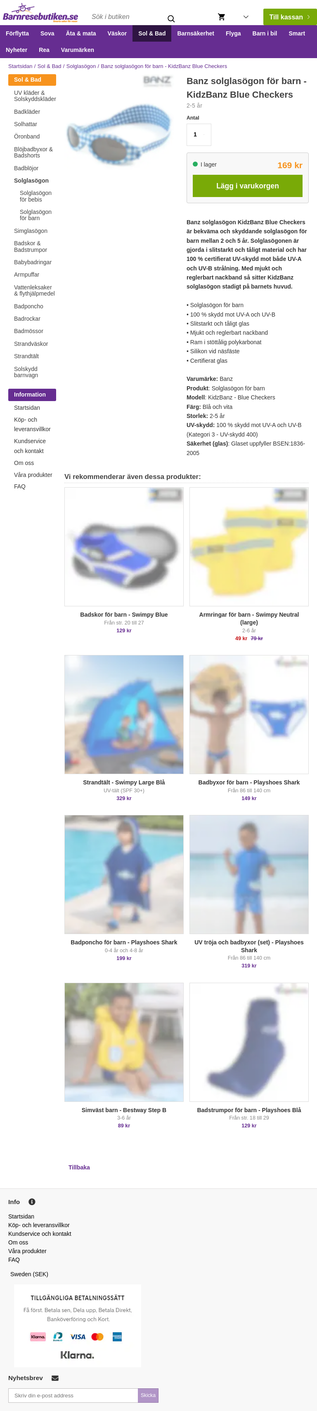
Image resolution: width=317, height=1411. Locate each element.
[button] (199, 135)
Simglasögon (30, 231)
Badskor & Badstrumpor (30, 246)
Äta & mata (81, 33)
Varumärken (77, 50)
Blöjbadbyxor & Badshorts (33, 152)
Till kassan (289, 17)
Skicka (148, 1395)
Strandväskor (31, 343)
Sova (47, 33)
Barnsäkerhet (195, 33)
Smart (297, 33)
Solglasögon (81, 66)
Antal (193, 118)
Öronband (27, 136)
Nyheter (16, 50)
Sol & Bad (152, 33)
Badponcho (28, 306)
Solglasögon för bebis (36, 196)
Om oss (24, 463)
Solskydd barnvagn (26, 372)
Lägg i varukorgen (247, 186)
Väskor (117, 33)
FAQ (20, 486)
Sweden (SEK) (29, 1274)
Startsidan (20, 66)
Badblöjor (26, 168)
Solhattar (25, 124)
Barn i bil (265, 33)
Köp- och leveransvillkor (39, 1225)
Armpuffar (26, 274)
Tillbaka (79, 1167)
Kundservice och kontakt (39, 1233)
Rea (44, 50)
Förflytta (17, 33)
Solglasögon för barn (36, 215)
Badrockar (27, 318)
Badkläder (27, 111)
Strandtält (26, 356)
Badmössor (28, 331)
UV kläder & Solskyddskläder (35, 95)
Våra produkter (33, 475)
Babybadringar (33, 262)
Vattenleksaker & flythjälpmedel (34, 290)
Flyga (233, 33)
